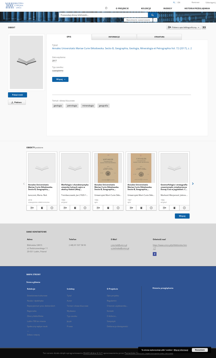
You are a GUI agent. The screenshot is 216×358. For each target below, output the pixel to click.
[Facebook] (154, 254)
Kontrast (196, 2)
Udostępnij (211, 2)
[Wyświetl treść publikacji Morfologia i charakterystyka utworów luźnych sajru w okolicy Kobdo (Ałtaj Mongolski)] (75, 208)
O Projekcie (122, 8)
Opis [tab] (69, 37)
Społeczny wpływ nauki (37, 326)
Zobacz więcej (33, 334)
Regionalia (31, 311)
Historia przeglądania (197, 8)
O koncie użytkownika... (117, 305)
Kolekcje (146, 8)
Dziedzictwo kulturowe (37, 295)
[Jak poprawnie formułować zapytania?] (155, 20)
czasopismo (57, 70)
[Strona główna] (106, 8)
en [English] (179, 2)
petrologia (72, 105)
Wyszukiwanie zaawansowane (138, 20)
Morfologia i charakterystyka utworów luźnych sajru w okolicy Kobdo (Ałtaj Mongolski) (74, 187)
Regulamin (111, 300)
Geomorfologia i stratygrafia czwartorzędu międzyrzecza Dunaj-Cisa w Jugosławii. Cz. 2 (174, 187)
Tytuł (69, 295)
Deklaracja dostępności (117, 326)
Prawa (70, 326)
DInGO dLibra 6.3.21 (93, 353)
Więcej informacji (181, 350)
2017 (54, 60)
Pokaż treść (17, 94)
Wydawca (71, 311)
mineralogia (88, 105)
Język (69, 321)
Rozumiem (200, 350)
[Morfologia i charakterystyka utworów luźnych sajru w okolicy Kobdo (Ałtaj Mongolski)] (74, 168)
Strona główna (33, 282)
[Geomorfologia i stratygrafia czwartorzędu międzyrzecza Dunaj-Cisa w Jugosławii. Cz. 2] (174, 168)
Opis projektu (113, 295)
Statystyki (111, 321)
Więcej (182, 216)
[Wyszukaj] (152, 14)
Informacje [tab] (114, 37)
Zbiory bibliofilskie (35, 316)
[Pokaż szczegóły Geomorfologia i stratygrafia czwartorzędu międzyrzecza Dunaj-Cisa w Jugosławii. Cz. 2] (184, 208)
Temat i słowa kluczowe (77, 305)
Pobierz (16, 102)
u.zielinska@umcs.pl (120, 248)
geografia (103, 105)
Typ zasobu (72, 316)
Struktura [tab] (159, 37)
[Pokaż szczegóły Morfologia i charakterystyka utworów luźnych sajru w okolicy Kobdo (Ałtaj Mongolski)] (85, 208)
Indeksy (167, 8)
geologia (58, 105)
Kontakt (110, 311)
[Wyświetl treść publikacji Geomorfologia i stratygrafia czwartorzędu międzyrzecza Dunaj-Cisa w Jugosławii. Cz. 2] (174, 208)
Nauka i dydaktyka (35, 300)
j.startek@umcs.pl (119, 245)
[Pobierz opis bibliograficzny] (32, 208)
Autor (69, 300)
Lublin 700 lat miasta (36, 321)
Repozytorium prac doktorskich (41, 305)
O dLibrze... (112, 316)
